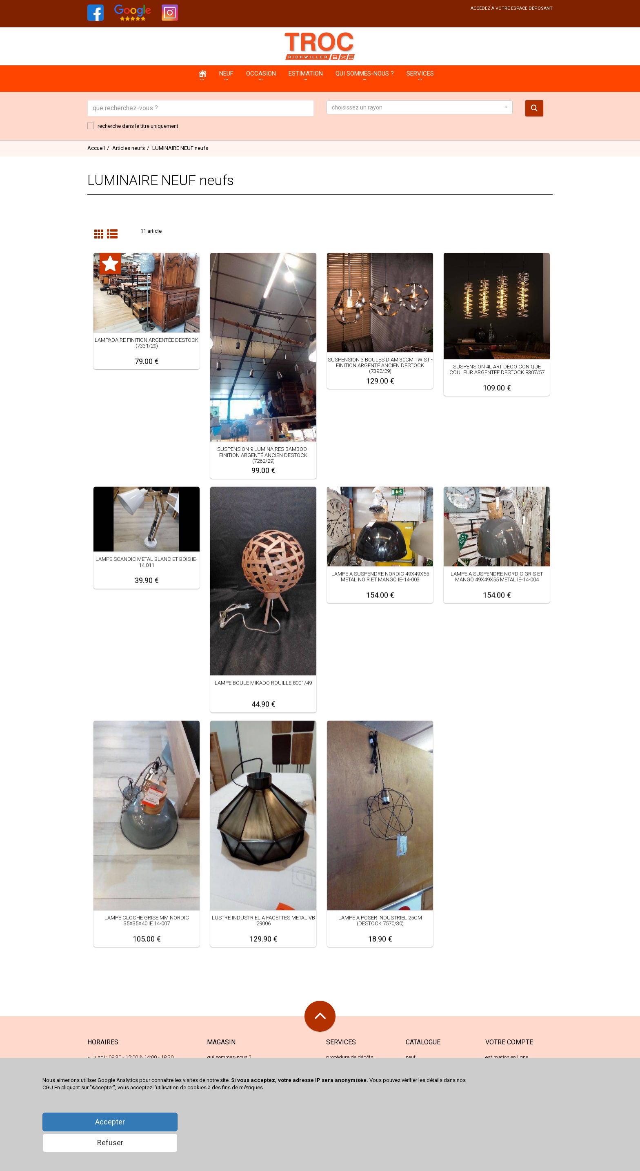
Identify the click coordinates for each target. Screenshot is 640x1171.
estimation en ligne (506, 1057)
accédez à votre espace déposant (512, 8)
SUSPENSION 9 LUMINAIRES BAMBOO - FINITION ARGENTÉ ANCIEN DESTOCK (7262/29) (263, 455)
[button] (420, 107)
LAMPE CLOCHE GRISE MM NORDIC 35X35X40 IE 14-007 (146, 920)
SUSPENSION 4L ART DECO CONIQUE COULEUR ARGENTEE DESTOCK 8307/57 (496, 369)
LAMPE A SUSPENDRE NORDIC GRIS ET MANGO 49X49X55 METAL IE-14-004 (497, 576)
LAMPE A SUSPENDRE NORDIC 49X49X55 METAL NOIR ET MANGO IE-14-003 (380, 576)
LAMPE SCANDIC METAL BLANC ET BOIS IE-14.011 (147, 562)
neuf (411, 1057)
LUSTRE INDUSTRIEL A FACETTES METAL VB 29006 (263, 920)
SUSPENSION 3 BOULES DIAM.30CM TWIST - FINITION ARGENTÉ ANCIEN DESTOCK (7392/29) (380, 366)
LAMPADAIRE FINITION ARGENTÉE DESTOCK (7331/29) (146, 343)
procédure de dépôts (349, 1057)
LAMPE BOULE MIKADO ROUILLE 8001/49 (263, 683)
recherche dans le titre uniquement (132, 126)
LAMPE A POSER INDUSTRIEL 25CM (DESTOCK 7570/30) (380, 920)
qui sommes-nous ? (229, 1057)
